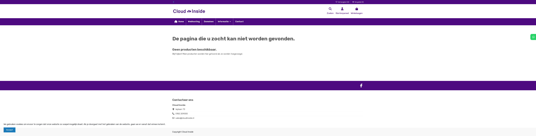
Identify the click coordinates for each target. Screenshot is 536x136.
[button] (224, 21)
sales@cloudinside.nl (185, 118)
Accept (9, 130)
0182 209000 (182, 113)
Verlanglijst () (343, 2)
